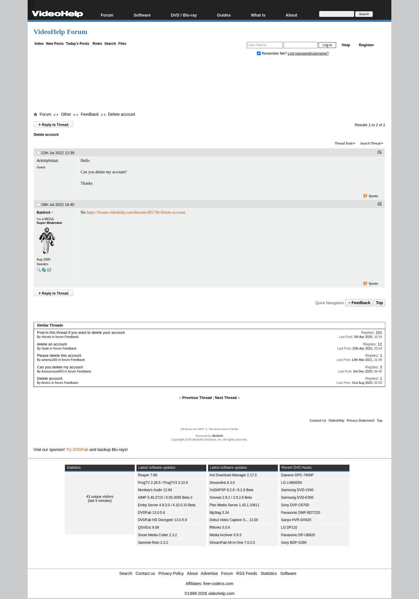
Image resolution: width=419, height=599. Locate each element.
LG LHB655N (291, 483)
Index (39, 44)
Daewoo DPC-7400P (297, 475)
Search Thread (370, 143)
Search (110, 44)
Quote (371, 196)
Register (366, 45)
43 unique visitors (99, 497)
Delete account (121, 114)
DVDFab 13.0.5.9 (151, 513)
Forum (107, 15)
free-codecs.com (218, 583)
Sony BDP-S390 (293, 543)
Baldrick (43, 213)
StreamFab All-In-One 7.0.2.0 (232, 543)
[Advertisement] (209, 85)
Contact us (145, 573)
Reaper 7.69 (147, 475)
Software (142, 15)
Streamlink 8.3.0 (222, 483)
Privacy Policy (171, 573)
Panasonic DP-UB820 (298, 535)
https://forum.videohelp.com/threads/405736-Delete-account (136, 212)
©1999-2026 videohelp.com (209, 593)
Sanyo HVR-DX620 (296, 520)
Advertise (209, 573)
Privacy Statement (360, 420)
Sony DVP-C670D (295, 505)
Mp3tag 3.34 (219, 513)
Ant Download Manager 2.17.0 (233, 475)
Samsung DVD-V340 (297, 490)
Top (379, 302)
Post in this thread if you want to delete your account (81, 332)
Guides (224, 15)
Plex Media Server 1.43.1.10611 (234, 505)
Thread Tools (344, 143)
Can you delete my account (60, 367)
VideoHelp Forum (60, 31)
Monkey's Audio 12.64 (155, 490)
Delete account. (50, 378)
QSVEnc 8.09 (148, 527)
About (291, 15)
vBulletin (217, 436)
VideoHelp (337, 420)
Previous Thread (197, 397)
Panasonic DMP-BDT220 (300, 513)
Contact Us (318, 420)
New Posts (55, 44)
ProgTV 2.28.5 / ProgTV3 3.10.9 (163, 483)
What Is (258, 15)
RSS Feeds (246, 573)
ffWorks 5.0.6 (220, 527)
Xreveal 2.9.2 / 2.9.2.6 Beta (231, 497)
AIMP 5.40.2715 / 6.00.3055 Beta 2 (165, 497)
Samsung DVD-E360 (297, 497)
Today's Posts (77, 44)
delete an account (52, 344)
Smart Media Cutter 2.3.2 (157, 535)
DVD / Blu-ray (184, 15)
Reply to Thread (53, 124)
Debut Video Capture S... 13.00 (234, 520)
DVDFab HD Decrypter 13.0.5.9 (162, 520)
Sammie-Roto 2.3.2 (153, 543)
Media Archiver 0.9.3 (225, 535)
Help (346, 45)
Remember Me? (272, 53)
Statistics (269, 573)
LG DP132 (289, 527)
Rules (97, 44)
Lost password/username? (308, 53)
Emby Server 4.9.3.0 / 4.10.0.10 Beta (166, 505)
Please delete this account (59, 355)
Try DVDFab (77, 449)
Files (122, 44)
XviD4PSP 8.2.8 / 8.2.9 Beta (231, 490)
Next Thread (226, 397)
